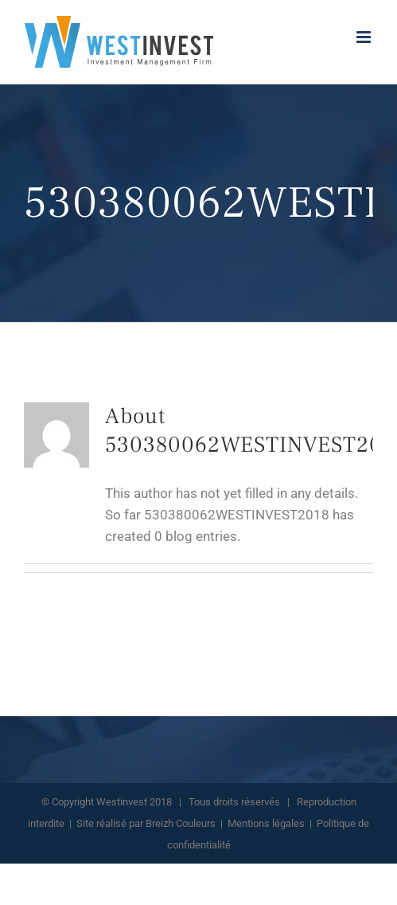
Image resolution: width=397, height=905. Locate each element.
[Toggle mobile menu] (364, 37)
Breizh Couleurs (181, 823)
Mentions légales (266, 823)
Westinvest (121, 802)
